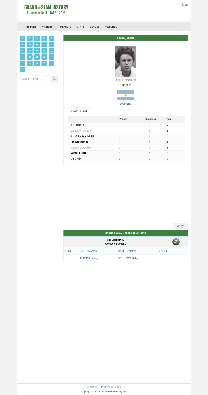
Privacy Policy (106, 387)
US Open (76, 158)
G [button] (30, 44)
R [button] (37, 57)
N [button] (44, 51)
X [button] (44, 63)
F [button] (22, 44)
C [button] (37, 38)
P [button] (22, 57)
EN (183, 5)
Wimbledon (78, 153)
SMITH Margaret (89, 251)
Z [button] (22, 69)
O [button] (51, 51)
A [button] (22, 38)
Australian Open (82, 136)
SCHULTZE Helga (128, 258)
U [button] (23, 63)
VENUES (94, 26)
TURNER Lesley (89, 258)
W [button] (37, 63)
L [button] (29, 51)
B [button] (30, 38)
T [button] (51, 57)
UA (186, 5)
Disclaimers (91, 387)
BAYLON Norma (127, 251)
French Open (79, 142)
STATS (80, 26)
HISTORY (30, 26)
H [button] (37, 44)
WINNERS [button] (48, 26)
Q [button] (30, 57)
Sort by (181, 226)
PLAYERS (65, 26)
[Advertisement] (126, 12)
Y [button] (51, 63)
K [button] (22, 51)
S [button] (44, 57)
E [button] (51, 38)
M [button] (37, 51)
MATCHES (111, 26)
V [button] (30, 63)
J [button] (51, 44)
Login (118, 387)
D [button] (44, 38)
